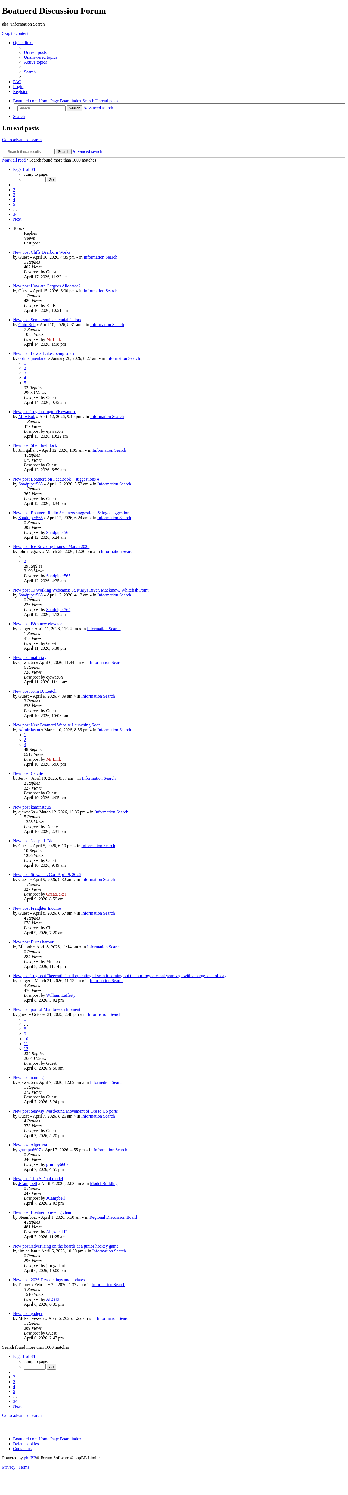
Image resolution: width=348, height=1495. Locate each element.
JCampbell (27, 1183)
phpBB (30, 1458)
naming (37, 1077)
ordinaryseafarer (32, 358)
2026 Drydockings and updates (58, 1279)
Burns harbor (42, 942)
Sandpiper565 (30, 484)
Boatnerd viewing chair (51, 1212)
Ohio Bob (27, 324)
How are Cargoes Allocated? (55, 286)
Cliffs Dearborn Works (50, 252)
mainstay (38, 657)
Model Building (104, 1183)
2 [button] (14, 189)
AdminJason (29, 730)
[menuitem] (35, 52)
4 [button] (14, 199)
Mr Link (53, 339)
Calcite (37, 773)
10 (26, 1038)
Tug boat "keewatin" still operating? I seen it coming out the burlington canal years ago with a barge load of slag (128, 975)
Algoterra (38, 1145)
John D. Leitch (44, 691)
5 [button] (14, 204)
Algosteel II (56, 1232)
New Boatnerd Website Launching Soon (66, 725)
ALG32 (52, 1299)
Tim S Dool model (47, 1178)
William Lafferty (61, 995)
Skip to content (15, 33)
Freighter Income (46, 908)
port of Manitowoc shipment (55, 1009)
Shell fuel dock (44, 445)
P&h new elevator (46, 623)
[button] (24, 169)
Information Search (100, 257)
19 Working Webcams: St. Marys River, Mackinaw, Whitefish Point (89, 590)
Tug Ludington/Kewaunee (53, 411)
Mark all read (14, 160)
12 (26, 1048)
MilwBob (26, 416)
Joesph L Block (44, 840)
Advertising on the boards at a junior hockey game (74, 1246)
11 (26, 1043)
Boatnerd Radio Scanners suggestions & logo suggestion (80, 512)
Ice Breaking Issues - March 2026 (60, 546)
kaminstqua (41, 807)
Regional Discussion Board (113, 1217)
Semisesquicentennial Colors (56, 319)
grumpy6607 (29, 1149)
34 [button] (15, 214)
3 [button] (14, 194)
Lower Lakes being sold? (52, 353)
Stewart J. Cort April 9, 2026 (56, 874)
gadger (37, 1313)
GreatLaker (56, 894)
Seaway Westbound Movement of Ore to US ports (74, 1111)
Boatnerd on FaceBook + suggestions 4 (65, 479)
